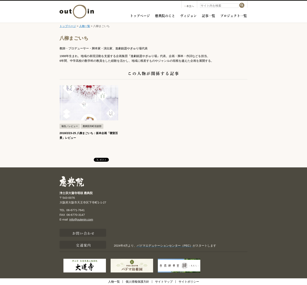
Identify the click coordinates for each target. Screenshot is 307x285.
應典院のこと (165, 15)
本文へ (189, 6)
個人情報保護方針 (137, 281)
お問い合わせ (83, 232)
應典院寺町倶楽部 (92, 126)
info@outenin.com (81, 219)
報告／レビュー (69, 126)
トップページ (140, 15)
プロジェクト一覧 (233, 15)
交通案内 (83, 244)
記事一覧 (208, 15)
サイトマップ (164, 281)
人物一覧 (84, 26)
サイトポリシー (189, 281)
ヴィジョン (188, 15)
